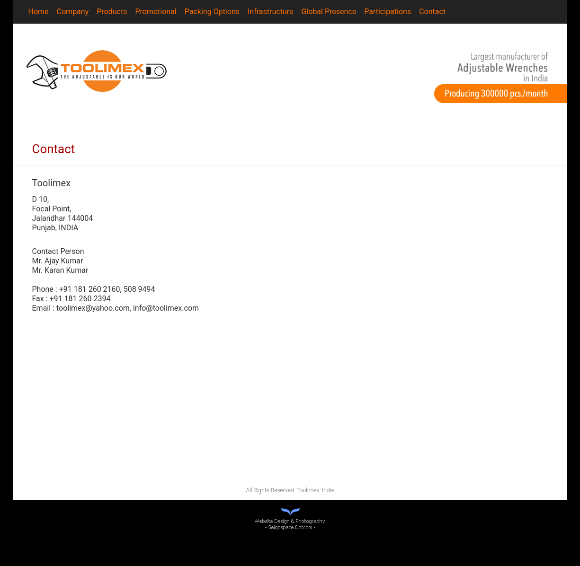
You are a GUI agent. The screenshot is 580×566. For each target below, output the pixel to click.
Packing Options (212, 11)
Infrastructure (270, 11)
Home (38, 11)
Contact (432, 11)
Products (112, 11)
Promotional (155, 11)
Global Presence (328, 11)
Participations (387, 11)
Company (73, 11)
